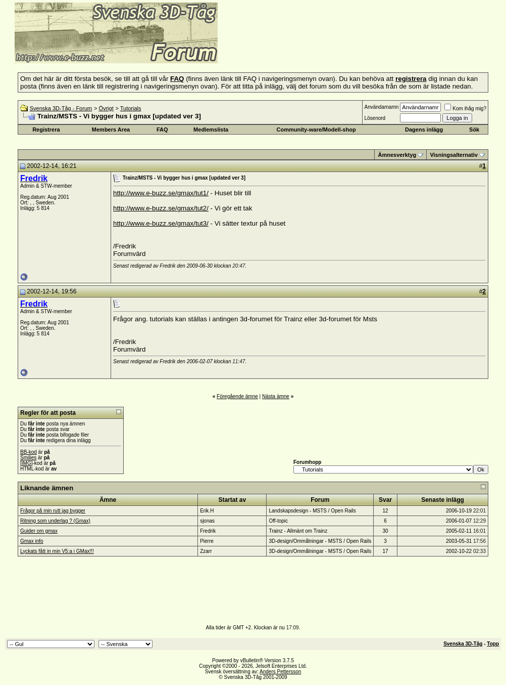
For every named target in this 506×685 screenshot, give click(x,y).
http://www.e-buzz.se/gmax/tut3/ (161, 223)
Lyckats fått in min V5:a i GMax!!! (57, 551)
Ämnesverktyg (397, 155)
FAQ (162, 129)
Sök (474, 129)
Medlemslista (210, 129)
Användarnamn (381, 107)
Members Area (111, 129)
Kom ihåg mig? (465, 108)
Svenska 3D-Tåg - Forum (61, 108)
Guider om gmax (39, 531)
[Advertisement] (341, 48)
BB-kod (28, 452)
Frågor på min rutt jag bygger (52, 510)
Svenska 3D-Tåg (462, 644)
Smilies (28, 457)
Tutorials (130, 108)
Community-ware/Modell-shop (316, 129)
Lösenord (374, 118)
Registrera (46, 129)
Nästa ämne (275, 396)
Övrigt (105, 108)
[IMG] (26, 463)
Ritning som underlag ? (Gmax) (55, 521)
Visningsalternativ (454, 155)
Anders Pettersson (280, 671)
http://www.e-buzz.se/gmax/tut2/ (161, 208)
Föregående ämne (237, 396)
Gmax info (31, 541)
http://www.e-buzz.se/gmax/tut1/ (161, 193)
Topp (493, 644)
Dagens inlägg (424, 129)
